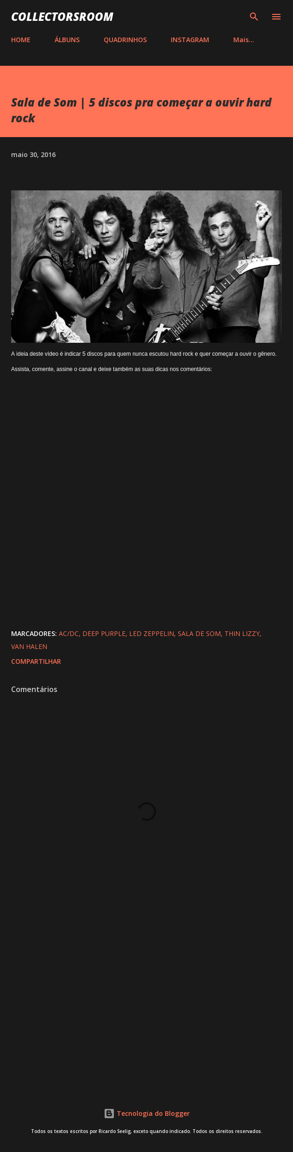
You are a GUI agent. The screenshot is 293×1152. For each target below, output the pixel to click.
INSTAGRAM (190, 39)
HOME (21, 39)
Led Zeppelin (151, 633)
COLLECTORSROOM (62, 16)
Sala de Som (199, 633)
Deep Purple (103, 633)
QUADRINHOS (125, 39)
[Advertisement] (146, 1003)
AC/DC (69, 633)
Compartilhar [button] (36, 661)
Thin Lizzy (242, 633)
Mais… (243, 39)
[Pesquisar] (254, 16)
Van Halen (29, 646)
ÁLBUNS (67, 39)
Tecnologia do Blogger (147, 1113)
